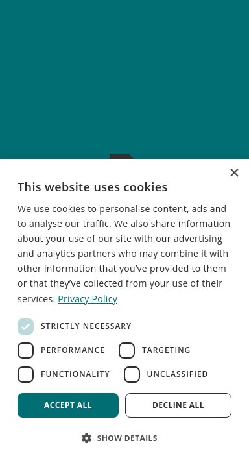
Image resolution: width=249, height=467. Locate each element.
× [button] (234, 173)
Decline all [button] (178, 405)
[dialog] (124, 313)
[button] (124, 437)
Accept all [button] (68, 405)
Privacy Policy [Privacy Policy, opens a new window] (87, 299)
